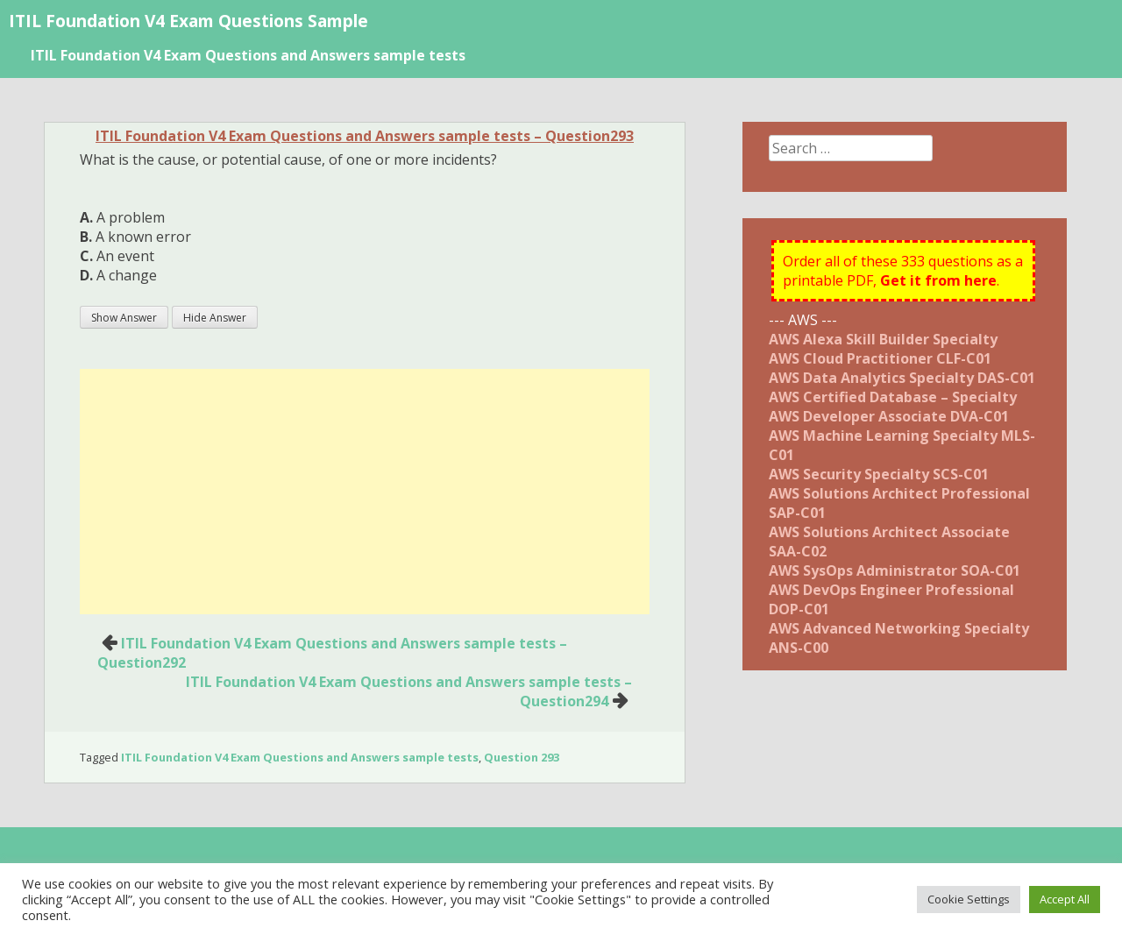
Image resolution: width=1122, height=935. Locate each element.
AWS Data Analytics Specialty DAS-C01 (902, 377)
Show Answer (124, 317)
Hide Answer (214, 317)
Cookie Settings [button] (968, 899)
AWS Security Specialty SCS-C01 (879, 474)
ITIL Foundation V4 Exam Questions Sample (188, 20)
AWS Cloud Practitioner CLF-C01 (880, 358)
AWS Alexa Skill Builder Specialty (883, 339)
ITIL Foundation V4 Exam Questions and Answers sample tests (248, 55)
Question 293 (521, 757)
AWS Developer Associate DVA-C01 (889, 416)
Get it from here (938, 280)
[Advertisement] (365, 491)
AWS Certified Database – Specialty (893, 397)
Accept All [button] (1065, 899)
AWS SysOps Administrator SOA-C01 (894, 570)
